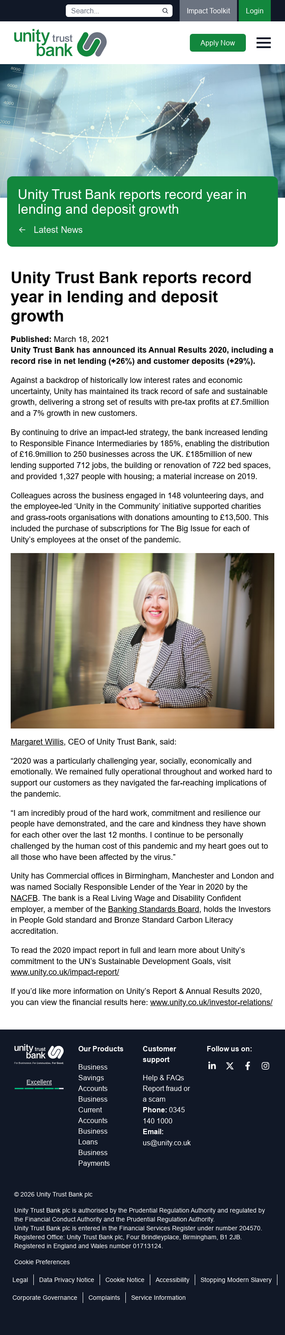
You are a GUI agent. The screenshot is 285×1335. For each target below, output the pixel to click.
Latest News (50, 229)
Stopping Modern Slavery (236, 1279)
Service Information (158, 1297)
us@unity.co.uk (167, 1143)
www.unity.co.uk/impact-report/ (65, 972)
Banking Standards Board (153, 909)
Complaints (104, 1297)
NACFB (24, 898)
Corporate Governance (44, 1297)
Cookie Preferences (42, 1262)
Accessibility (172, 1279)
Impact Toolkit (208, 11)
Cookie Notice (125, 1279)
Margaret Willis (37, 741)
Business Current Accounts (93, 1109)
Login (255, 11)
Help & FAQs (163, 1078)
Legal (20, 1279)
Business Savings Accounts (93, 1077)
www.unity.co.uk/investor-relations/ (211, 1002)
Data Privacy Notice (66, 1279)
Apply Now (218, 43)
